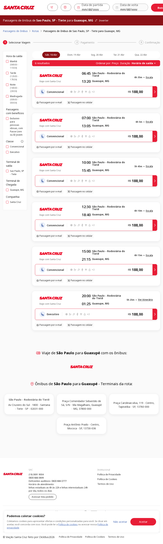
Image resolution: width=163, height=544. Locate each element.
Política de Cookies (107, 478)
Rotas (35, 30)
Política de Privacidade (109, 473)
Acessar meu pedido (42, 496)
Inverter (101, 19)
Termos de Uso (105, 483)
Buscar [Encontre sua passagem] (149, 7)
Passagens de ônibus (15, 30)
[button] (149, 77)
